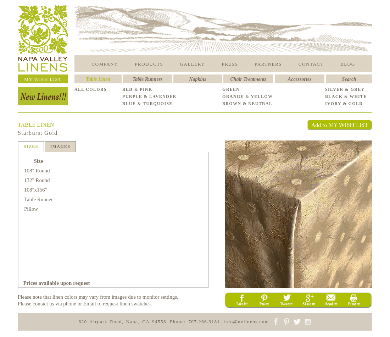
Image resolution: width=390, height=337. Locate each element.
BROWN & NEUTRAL (247, 103)
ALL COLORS (90, 89)
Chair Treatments (248, 79)
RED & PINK (137, 89)
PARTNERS (268, 64)
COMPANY (104, 64)
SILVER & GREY (345, 89)
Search (349, 79)
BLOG (347, 64)
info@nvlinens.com (246, 321)
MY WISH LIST (43, 79)
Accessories (300, 79)
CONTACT (311, 64)
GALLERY (192, 64)
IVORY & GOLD (344, 103)
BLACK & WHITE (346, 96)
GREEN (231, 89)
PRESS (230, 64)
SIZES (31, 146)
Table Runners (148, 79)
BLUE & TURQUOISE (147, 103)
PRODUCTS (149, 64)
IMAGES (60, 146)
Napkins (197, 79)
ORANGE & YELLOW (247, 96)
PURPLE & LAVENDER (149, 96)
